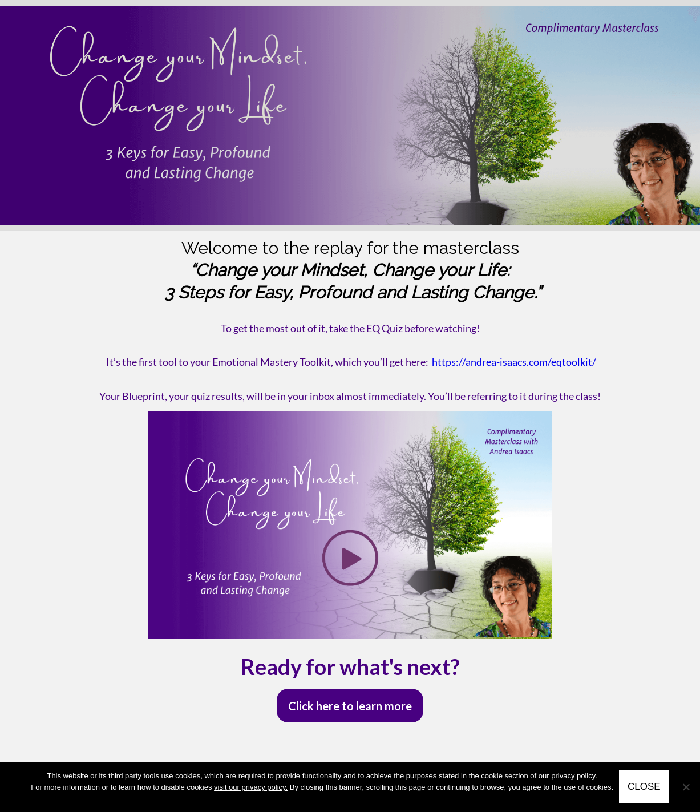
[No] (685, 787)
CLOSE (644, 786)
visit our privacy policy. (251, 787)
